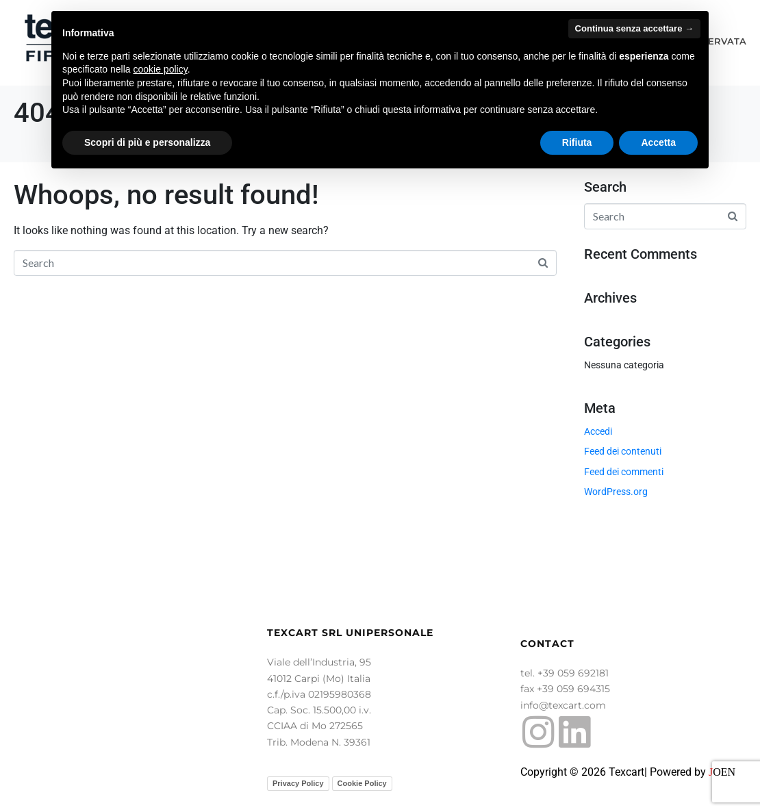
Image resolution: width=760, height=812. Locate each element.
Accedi (598, 431)
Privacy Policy (298, 783)
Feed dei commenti (623, 471)
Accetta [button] (658, 142)
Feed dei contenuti (622, 451)
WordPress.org (616, 491)
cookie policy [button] (161, 69)
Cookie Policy (362, 783)
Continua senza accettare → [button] (634, 28)
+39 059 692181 (573, 673)
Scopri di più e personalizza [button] (147, 142)
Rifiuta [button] (577, 142)
